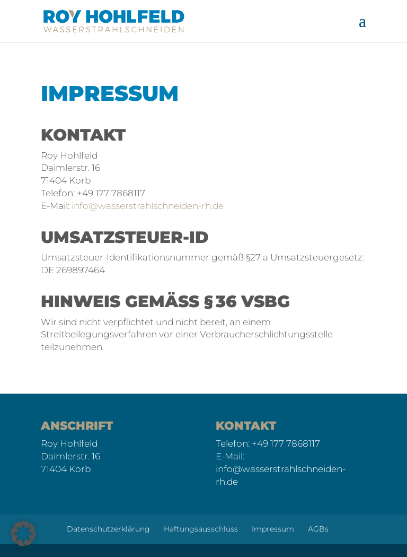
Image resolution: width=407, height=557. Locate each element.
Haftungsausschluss (201, 529)
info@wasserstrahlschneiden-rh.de (148, 206)
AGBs (318, 529)
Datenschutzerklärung (108, 529)
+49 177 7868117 (286, 443)
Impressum (273, 529)
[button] (23, 533)
